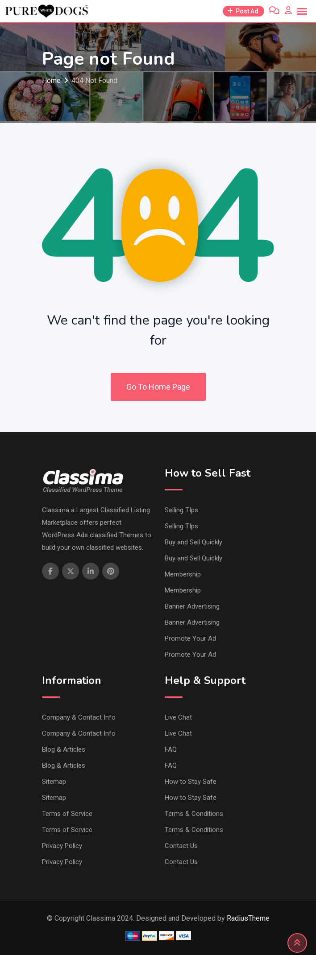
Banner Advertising (192, 606)
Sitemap (54, 782)
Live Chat (178, 717)
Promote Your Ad (190, 638)
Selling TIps (181, 510)
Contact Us (181, 846)
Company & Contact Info (79, 717)
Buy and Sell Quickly (193, 542)
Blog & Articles (63, 749)
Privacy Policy (62, 846)
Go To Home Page (158, 386)
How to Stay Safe (190, 782)
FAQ (171, 749)
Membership (183, 574)
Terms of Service (67, 814)
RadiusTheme (248, 918)
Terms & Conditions (194, 814)
